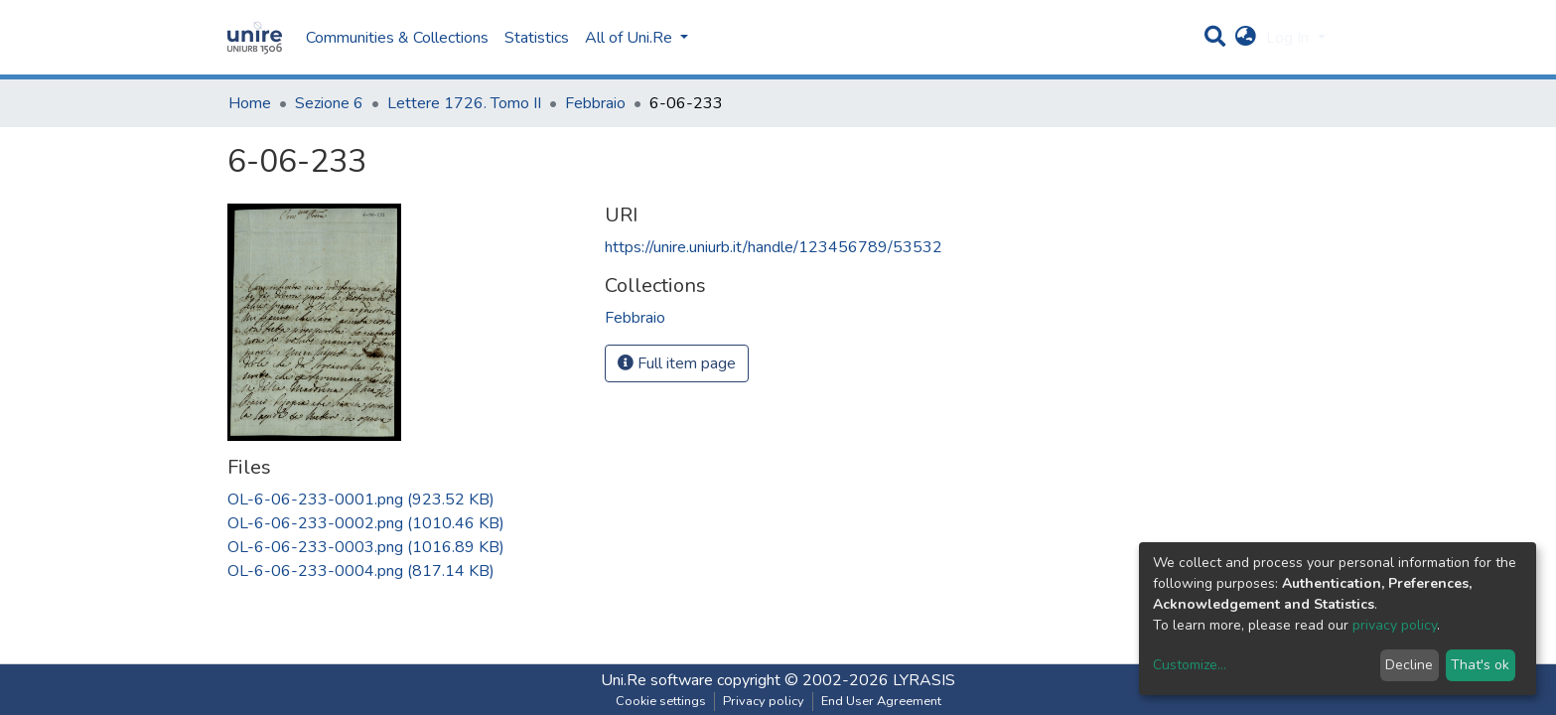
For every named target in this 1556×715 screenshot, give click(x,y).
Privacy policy (763, 701)
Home (249, 103)
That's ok (1480, 664)
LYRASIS (924, 680)
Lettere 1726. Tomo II (464, 103)
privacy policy (1394, 625)
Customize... (1189, 664)
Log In (1289, 38)
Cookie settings (661, 701)
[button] (1245, 38)
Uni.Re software (657, 680)
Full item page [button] (677, 363)
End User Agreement (881, 701)
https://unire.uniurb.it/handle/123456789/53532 (773, 247)
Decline (1409, 664)
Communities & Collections (397, 38)
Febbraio (595, 103)
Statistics (536, 38)
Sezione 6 (329, 103)
